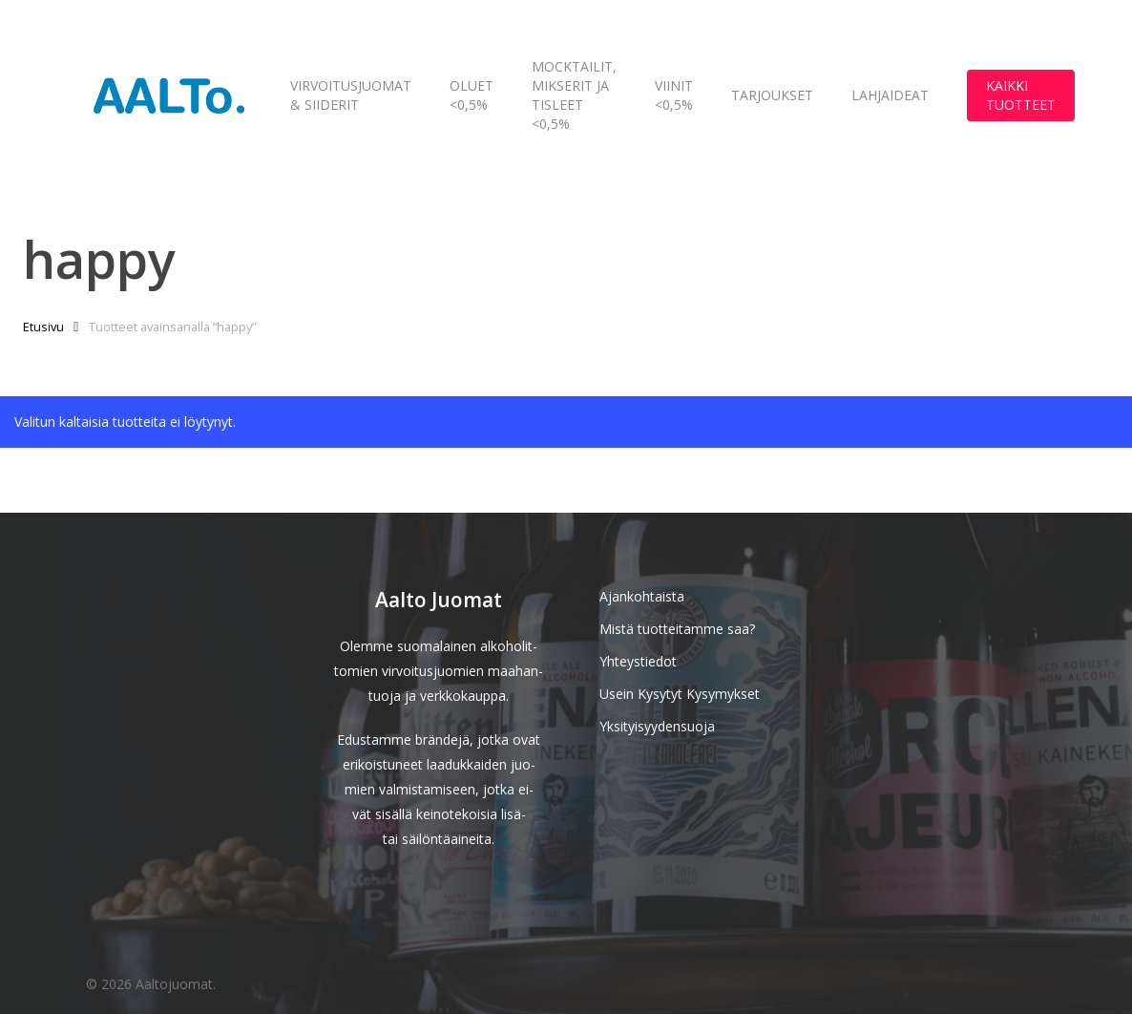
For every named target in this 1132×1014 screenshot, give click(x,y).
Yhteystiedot (638, 661)
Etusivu (43, 326)
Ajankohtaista (641, 596)
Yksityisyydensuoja (657, 726)
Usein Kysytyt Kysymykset (679, 694)
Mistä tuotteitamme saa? (677, 629)
